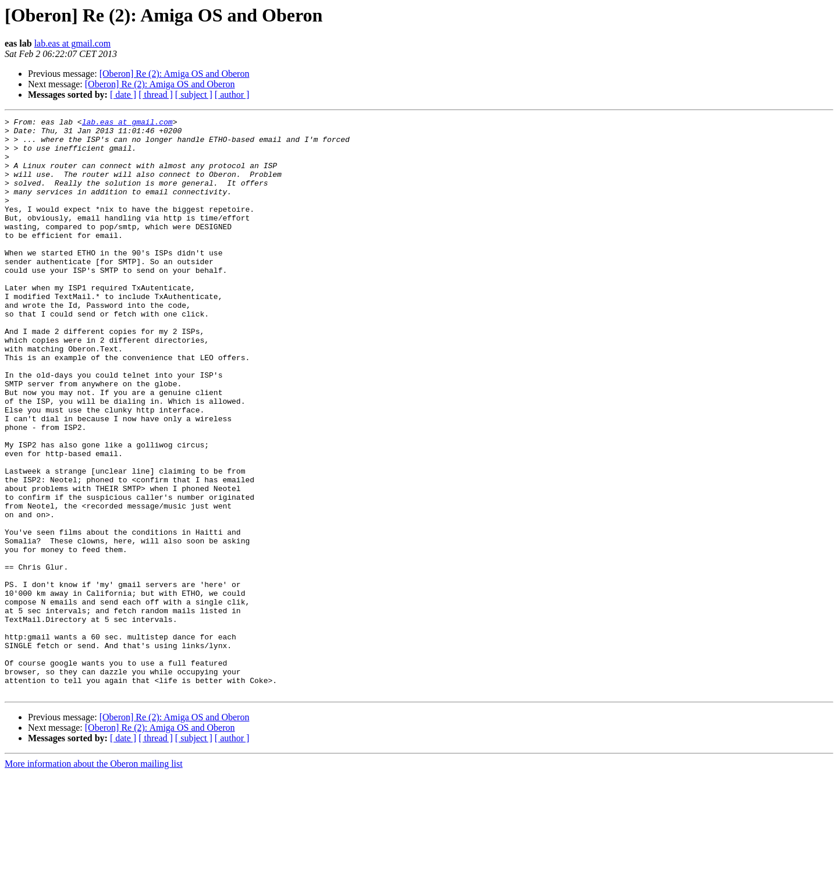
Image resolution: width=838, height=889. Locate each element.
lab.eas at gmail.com (72, 43)
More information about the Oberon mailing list (94, 879)
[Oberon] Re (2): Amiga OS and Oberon (175, 74)
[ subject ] (193, 94)
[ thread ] (156, 94)
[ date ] (123, 94)
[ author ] (232, 94)
